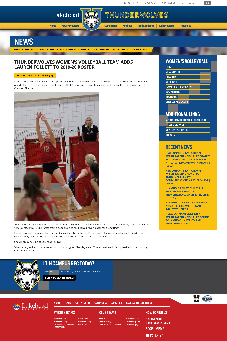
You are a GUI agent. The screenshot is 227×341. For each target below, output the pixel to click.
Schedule (171, 82)
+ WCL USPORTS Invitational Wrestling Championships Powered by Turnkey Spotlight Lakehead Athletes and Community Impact (188, 159)
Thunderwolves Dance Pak (110, 324)
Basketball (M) (60, 319)
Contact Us (168, 2)
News (42, 49)
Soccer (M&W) (105, 321)
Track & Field (83, 319)
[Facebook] (125, 3)
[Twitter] (129, 3)
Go (207, 3)
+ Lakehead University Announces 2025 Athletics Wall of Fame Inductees (187, 206)
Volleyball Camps (177, 101)
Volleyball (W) (44, 75)
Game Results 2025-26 (179, 87)
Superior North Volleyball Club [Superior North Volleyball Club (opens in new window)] (186, 120)
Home (53, 26)
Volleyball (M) (132, 324)
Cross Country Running (64, 324)
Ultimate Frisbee (132, 319)
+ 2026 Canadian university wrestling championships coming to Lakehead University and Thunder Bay (188, 218)
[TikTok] (137, 3)
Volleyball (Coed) (133, 321)
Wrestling (82, 324)
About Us (116, 302)
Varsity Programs (70, 26)
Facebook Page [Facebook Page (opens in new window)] (175, 124)
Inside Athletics (146, 26)
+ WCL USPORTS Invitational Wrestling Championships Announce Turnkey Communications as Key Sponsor (188, 177)
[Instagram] (133, 3)
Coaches (171, 77)
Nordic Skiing (59, 327)
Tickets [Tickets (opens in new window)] (170, 134)
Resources (185, 26)
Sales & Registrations (139, 302)
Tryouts (171, 97)
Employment (150, 2)
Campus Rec (111, 26)
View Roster (173, 72)
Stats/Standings (177, 130)
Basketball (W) (60, 321)
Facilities (127, 26)
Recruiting (173, 92)
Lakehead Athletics (24, 49)
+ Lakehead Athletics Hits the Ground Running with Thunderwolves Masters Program (187, 193)
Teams (68, 302)
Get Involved (83, 302)
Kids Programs (166, 26)
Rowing (102, 319)
